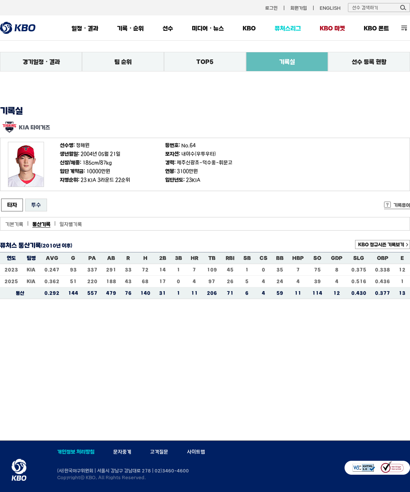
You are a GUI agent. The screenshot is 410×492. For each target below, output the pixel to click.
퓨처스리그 (288, 28)
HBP (298, 258)
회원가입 (298, 8)
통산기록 (41, 224)
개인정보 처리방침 (75, 452)
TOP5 (205, 61)
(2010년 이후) (56, 246)
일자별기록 (70, 224)
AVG (52, 258)
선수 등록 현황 (369, 61)
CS (263, 258)
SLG (358, 258)
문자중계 (122, 452)
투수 (36, 205)
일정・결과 (84, 28)
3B (178, 258)
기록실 (287, 61)
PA (92, 258)
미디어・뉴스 (208, 28)
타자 (12, 205)
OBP (382, 258)
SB (247, 258)
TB (212, 258)
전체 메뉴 (404, 28)
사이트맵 (196, 452)
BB (280, 258)
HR (194, 258)
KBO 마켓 (332, 28)
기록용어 (401, 205)
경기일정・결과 (41, 61)
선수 (167, 28)
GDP (336, 258)
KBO (249, 28)
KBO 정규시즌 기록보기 (381, 244)
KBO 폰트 (376, 28)
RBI (230, 258)
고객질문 (159, 452)
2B (162, 258)
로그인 (271, 8)
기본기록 (14, 224)
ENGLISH (330, 8)
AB (111, 258)
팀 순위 (123, 61)
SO (317, 258)
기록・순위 (130, 28)
